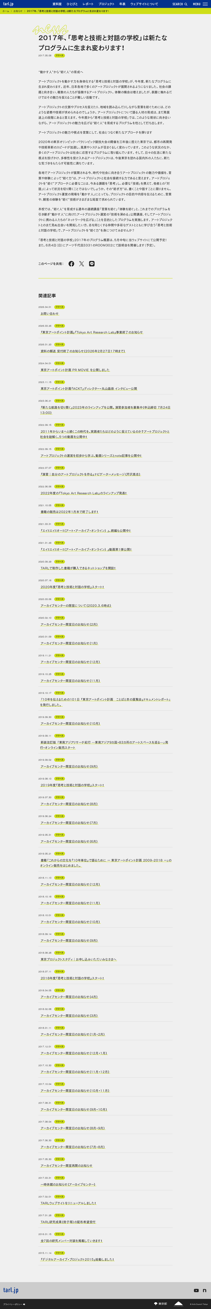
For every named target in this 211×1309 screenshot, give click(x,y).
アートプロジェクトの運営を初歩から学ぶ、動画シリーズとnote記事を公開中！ (91, 455)
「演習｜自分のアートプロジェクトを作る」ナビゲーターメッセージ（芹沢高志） (91, 474)
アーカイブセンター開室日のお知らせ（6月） (69, 841)
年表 (122, 3)
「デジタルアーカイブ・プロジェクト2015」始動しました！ (77, 1259)
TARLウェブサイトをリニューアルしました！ (68, 1202)
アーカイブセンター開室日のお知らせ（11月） (70, 680)
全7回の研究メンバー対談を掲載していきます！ (71, 1240)
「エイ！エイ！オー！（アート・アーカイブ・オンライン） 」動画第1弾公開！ (86, 549)
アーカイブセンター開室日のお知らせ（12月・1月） (74, 1052)
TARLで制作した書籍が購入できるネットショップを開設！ (78, 567)
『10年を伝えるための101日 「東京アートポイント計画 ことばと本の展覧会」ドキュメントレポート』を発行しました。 (105, 702)
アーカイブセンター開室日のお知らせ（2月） (69, 624)
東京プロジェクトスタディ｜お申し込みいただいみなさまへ (78, 959)
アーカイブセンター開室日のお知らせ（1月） (69, 642)
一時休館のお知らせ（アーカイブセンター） (68, 1184)
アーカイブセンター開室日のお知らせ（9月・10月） (74, 1109)
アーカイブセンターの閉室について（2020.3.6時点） (76, 605)
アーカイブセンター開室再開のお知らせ (66, 1165)
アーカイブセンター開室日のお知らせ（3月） (69, 1015)
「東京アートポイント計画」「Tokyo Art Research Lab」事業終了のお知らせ (92, 332)
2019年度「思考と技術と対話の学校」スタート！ (72, 784)
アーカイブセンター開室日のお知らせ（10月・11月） (75, 1090)
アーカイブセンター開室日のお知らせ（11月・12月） (75, 1071)
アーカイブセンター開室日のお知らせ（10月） (70, 723)
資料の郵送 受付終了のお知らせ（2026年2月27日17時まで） (83, 350)
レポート (88, 3)
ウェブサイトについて (144, 3)
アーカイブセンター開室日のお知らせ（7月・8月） (73, 1146)
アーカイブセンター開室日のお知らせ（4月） (69, 996)
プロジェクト (106, 3)
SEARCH (180, 4)
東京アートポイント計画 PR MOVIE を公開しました (75, 369)
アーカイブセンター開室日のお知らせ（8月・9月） (73, 1128)
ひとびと (72, 3)
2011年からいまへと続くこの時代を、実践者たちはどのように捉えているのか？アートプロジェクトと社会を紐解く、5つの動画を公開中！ (105, 434)
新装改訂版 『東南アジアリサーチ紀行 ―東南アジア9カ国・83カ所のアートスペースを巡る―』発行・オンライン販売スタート (104, 744)
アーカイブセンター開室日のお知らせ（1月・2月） (73, 1034)
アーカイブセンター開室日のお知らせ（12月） (70, 661)
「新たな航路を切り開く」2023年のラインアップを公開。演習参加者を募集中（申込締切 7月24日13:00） (105, 410)
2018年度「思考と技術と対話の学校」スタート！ (72, 977)
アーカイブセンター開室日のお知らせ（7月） (69, 822)
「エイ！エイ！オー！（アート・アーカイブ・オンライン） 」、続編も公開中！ (86, 530)
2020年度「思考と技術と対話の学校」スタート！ (72, 586)
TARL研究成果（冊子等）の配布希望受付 (68, 1221)
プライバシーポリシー (14, 1304)
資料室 (57, 3)
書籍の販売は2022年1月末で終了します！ (69, 511)
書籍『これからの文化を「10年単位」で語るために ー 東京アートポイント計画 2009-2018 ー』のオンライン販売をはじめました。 (106, 862)
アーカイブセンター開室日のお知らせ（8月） (69, 803)
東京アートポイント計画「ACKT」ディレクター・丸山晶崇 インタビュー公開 (89, 388)
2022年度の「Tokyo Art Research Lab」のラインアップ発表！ (84, 492)
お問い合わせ (50, 313)
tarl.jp (8, 4)
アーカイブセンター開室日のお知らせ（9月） (69, 766)
